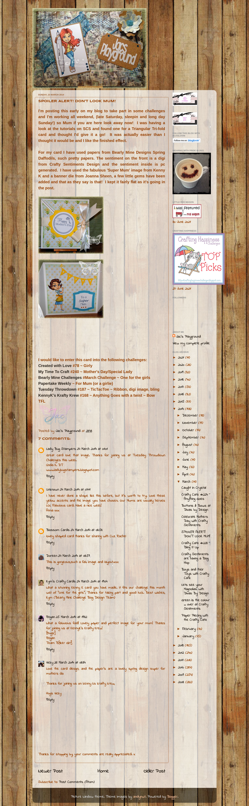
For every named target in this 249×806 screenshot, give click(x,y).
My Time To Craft (53, 371)
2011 (181, 660)
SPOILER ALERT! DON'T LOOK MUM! (195, 534)
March (187, 482)
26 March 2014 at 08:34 (69, 662)
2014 (181, 409)
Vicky (49, 662)
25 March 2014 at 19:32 (71, 617)
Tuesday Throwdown (58, 389)
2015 (182, 401)
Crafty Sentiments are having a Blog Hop (195, 558)
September (191, 437)
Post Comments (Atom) (77, 782)
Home (103, 771)
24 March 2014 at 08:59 (74, 556)
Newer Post (50, 771)
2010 (181, 667)
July (185, 452)
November (190, 423)
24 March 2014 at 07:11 (75, 489)
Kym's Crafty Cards (61, 581)
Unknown (52, 489)
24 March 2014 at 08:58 (87, 530)
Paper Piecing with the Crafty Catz (194, 618)
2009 (181, 675)
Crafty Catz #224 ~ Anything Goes (195, 497)
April (186, 474)
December (190, 415)
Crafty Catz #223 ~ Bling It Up (195, 545)
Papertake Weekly (54, 383)
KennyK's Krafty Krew (59, 395)
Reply (50, 476)
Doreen (51, 556)
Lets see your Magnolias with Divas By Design (195, 589)
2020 (181, 365)
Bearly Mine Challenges (60, 377)
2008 (181, 682)
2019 (181, 372)
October (188, 430)
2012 (181, 653)
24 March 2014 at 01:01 (92, 449)
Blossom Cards (58, 530)
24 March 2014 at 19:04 (92, 581)
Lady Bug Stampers (61, 449)
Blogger (172, 796)
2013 (181, 645)
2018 (181, 379)
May (185, 467)
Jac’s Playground (188, 336)
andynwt (139, 796)
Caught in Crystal (193, 488)
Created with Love (55, 365)
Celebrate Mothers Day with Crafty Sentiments (194, 521)
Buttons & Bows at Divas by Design (196, 508)
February (189, 629)
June (186, 459)
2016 (181, 394)
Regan (50, 617)
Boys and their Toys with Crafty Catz (195, 574)
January (188, 636)
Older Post (154, 771)
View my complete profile (191, 343)
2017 (181, 387)
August (187, 445)
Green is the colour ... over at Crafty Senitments (195, 604)
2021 (181, 357)
